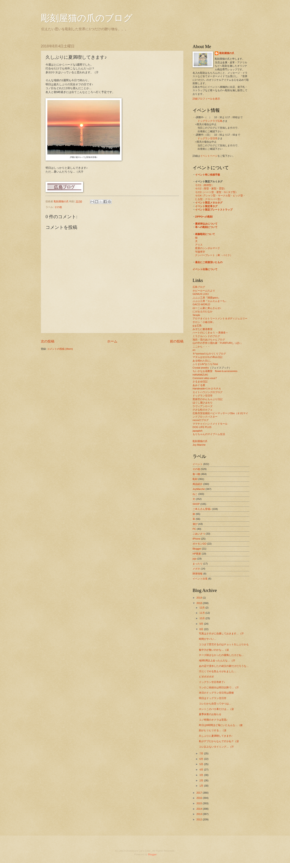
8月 (201, 629)
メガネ (196, 568)
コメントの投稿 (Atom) (60, 348)
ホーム (112, 341)
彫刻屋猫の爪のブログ (87, 18)
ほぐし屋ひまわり (203, 402)
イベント (198, 464)
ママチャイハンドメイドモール (210, 423)
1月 (201, 785)
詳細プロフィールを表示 (206, 98)
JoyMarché (199, 489)
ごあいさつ (199, 533)
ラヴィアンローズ (203, 406)
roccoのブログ (201, 420)
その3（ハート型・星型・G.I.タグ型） (216, 192)
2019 (199, 597)
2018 (199, 603)
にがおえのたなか (203, 311)
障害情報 (198, 573)
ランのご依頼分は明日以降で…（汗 (219, 687)
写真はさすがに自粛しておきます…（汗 (221, 633)
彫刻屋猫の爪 (61, 201)
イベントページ (209, 155)
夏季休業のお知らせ (210, 714)
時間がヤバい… (207, 639)
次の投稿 (47, 341)
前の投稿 (177, 341)
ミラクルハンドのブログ (206, 336)
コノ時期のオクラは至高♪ (213, 719)
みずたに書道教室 (203, 329)
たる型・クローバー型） (208, 199)
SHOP (196, 504)
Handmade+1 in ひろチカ (207, 388)
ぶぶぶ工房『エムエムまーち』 (210, 301)
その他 (58, 207)
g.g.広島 (197, 325)
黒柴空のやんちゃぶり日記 (207, 399)
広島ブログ (199, 287)
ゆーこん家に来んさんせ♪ (207, 308)
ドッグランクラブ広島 (210, 121)
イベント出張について (205, 269)
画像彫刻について (205, 234)
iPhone (196, 538)
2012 (199, 819)
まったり (198, 563)
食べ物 (196, 474)
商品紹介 (198, 484)
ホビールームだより (204, 290)
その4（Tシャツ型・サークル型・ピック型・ (220, 195)
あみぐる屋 (199, 385)
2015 (199, 803)
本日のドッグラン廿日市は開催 (216, 692)
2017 (199, 792)
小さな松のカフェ (203, 409)
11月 (202, 612)
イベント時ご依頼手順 (207, 174)
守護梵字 (200, 251)
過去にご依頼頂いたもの (208, 262)
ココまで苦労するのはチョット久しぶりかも (224, 644)
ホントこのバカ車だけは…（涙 (216, 709)
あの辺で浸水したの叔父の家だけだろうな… (224, 666)
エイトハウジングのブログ (207, 392)
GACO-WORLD (201, 304)
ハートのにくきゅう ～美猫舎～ (210, 332)
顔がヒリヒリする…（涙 (212, 730)
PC (194, 529)
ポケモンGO (199, 543)
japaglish (198, 430)
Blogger (197, 548)
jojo (194, 558)
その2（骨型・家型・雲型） (210, 188)
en (194, 350)
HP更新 (197, 553)
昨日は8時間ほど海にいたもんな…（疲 (221, 725)
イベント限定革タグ (206, 206)
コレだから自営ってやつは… (215, 703)
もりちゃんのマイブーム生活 (209, 434)
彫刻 (195, 479)
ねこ (195, 494)
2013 (199, 814)
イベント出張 (200, 578)
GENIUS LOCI (201, 294)
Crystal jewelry (201, 367)
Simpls (196, 315)
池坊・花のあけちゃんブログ (209, 339)
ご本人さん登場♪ (202, 509)
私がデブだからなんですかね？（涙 (219, 741)
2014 (199, 808)
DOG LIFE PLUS (202, 427)
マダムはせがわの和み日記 (207, 357)
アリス (199, 244)
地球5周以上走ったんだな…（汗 (217, 660)
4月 (201, 769)
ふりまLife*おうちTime (205, 364)
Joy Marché (199, 444)
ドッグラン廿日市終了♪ (212, 682)
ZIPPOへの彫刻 (204, 216)
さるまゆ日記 (200, 381)
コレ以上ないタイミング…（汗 (216, 746)
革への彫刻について (206, 227)
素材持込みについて (206, 223)
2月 (201, 780)
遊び (195, 524)
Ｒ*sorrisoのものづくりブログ (209, 353)
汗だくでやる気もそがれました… (217, 671)
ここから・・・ (201, 346)
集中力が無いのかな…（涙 (214, 649)
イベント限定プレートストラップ (213, 209)
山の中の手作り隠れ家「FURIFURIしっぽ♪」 (218, 343)
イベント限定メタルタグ (208, 202)
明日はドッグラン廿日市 (212, 698)
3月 (201, 775)
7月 (201, 753)
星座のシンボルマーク (207, 248)
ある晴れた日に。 (203, 360)
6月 (201, 759)
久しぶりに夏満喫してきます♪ (216, 735)
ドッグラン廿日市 (208, 138)
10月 (202, 618)
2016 (199, 798)
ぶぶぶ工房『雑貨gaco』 (206, 297)
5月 (201, 764)
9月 (201, 623)
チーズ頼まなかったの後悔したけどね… (221, 655)
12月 (202, 607)
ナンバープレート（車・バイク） (213, 255)
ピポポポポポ (206, 676)
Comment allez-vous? (205, 378)
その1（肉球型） (204, 185)
